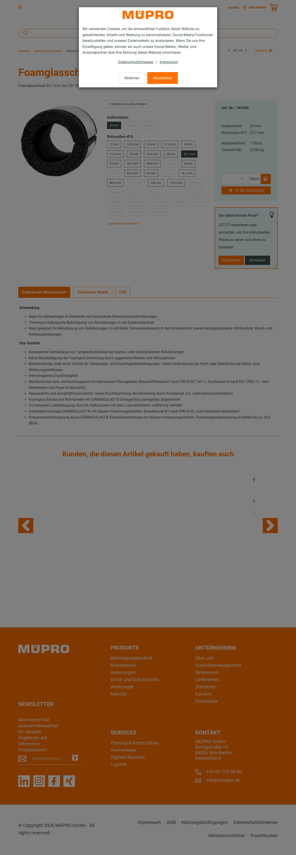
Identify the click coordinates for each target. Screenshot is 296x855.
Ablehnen (131, 78)
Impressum (169, 62)
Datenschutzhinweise (135, 62)
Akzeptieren (162, 78)
